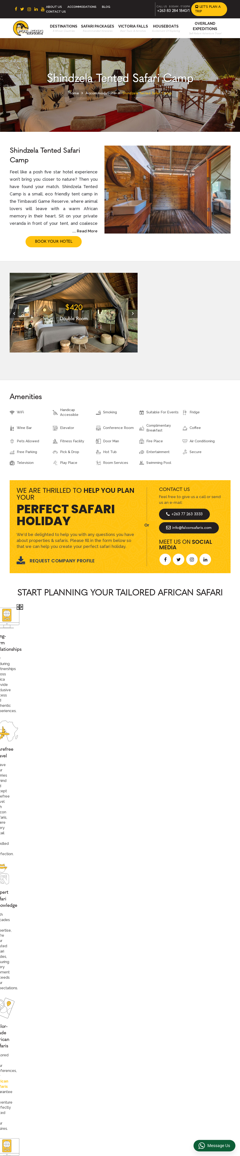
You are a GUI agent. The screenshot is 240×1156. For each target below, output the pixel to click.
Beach (136, 1059)
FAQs (187, 1067)
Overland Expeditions (148, 1074)
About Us (54, 6)
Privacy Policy (194, 1052)
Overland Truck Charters (203, 1081)
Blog (106, 6)
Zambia (86, 1074)
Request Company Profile (56, 561)
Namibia (86, 1081)
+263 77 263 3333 (184, 514)
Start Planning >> (169, 693)
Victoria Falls (133, 26)
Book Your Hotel (53, 241)
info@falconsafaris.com (189, 527)
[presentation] (14, 313)
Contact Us (56, 11)
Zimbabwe (88, 1067)
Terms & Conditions (198, 1045)
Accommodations (81, 6)
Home (73, 93)
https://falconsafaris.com (204, 1129)
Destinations (63, 26)
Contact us (140, 1052)
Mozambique (90, 1088)
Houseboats (166, 26)
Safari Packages (97, 26)
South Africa (90, 1045)
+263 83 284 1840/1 (173, 10)
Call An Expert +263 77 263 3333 (92, 693)
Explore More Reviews (120, 848)
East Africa (89, 1052)
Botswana (88, 1059)
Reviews (190, 1059)
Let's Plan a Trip (208, 9)
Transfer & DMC (195, 1074)
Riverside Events (196, 1088)
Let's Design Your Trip (44, 974)
